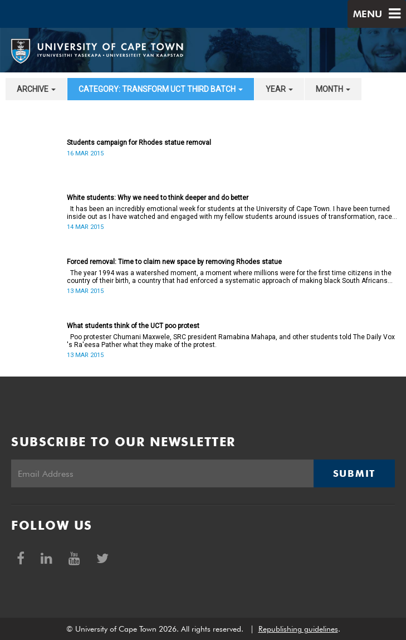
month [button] (333, 89)
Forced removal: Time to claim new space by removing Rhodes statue (174, 262)
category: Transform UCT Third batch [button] (161, 89)
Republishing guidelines (298, 628)
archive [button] (36, 89)
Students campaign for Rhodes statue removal (139, 142)
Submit (354, 473)
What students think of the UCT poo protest (133, 326)
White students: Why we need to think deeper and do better (157, 198)
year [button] (279, 89)
